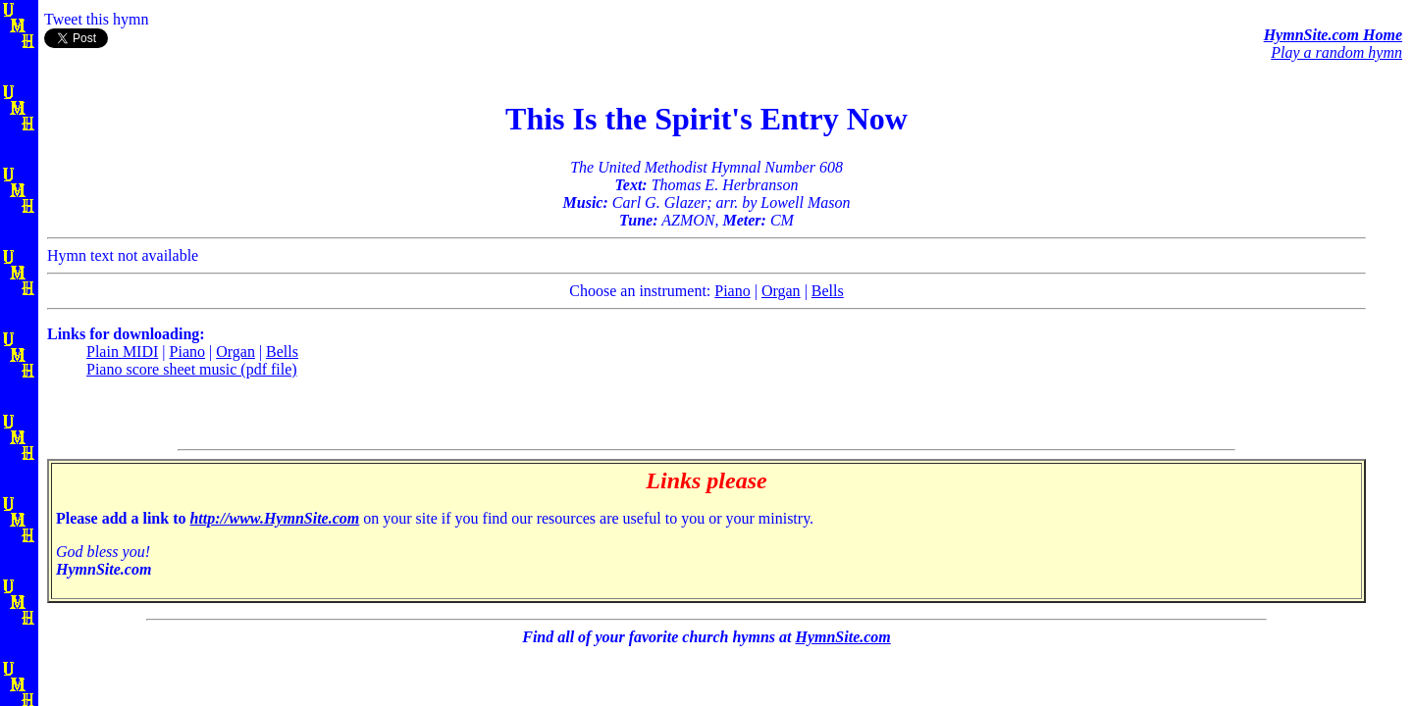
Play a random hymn (1336, 52)
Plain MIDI (122, 351)
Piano (732, 290)
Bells (827, 290)
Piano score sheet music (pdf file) (191, 369)
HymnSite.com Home (1333, 34)
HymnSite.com (842, 637)
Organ (781, 290)
